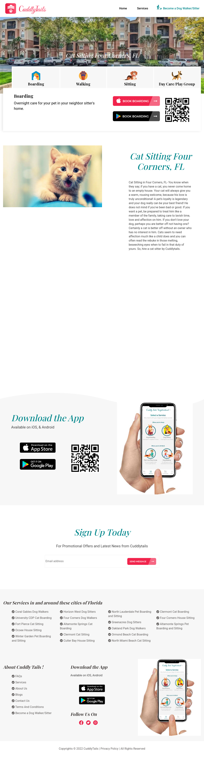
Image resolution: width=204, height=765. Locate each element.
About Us (19, 688)
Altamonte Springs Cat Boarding (76, 626)
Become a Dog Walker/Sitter (181, 8)
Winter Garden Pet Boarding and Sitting (31, 638)
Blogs (17, 694)
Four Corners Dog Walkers (78, 618)
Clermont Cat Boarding (172, 611)
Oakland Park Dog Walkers (127, 628)
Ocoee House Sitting (27, 630)
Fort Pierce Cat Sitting (27, 624)
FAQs (17, 676)
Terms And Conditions (28, 707)
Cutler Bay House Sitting (77, 640)
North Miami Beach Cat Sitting (129, 640)
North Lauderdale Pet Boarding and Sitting (129, 614)
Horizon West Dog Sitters (78, 611)
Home (123, 8)
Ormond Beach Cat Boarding (128, 634)
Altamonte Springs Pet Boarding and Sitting (172, 626)
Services (142, 8)
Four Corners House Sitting (175, 618)
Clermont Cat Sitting (74, 634)
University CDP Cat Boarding (32, 618)
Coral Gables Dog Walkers (30, 611)
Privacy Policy (109, 748)
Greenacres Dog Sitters (124, 622)
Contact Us (21, 700)
